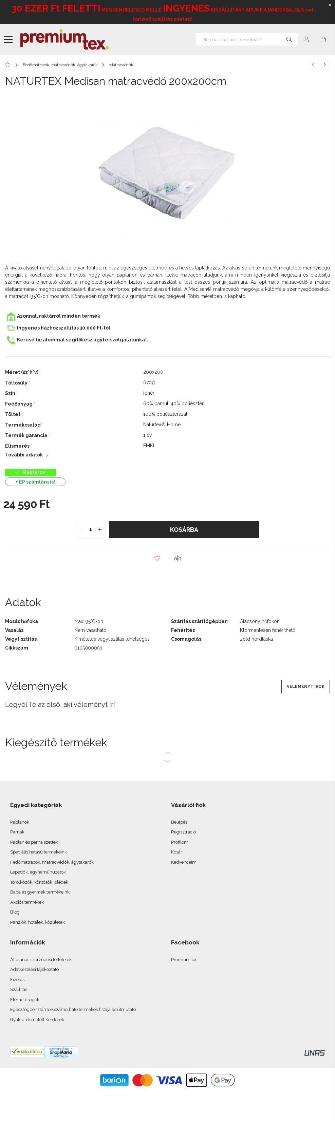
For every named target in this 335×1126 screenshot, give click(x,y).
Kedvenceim (184, 862)
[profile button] (306, 39)
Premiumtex (184, 959)
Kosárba (184, 529)
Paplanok (19, 822)
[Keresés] (289, 39)
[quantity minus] (81, 529)
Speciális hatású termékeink (38, 852)
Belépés (179, 822)
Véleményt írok (305, 686)
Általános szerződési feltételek (41, 959)
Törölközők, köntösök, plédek (39, 882)
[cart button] (323, 39)
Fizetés (17, 979)
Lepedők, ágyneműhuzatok (38, 872)
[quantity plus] (100, 529)
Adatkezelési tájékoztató (34, 969)
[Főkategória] (8, 64)
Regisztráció (183, 831)
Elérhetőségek (24, 999)
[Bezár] (330, 5)
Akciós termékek (27, 902)
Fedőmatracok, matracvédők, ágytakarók (52, 862)
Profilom (179, 842)
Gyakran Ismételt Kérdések (37, 1019)
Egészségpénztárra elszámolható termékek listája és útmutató (73, 1009)
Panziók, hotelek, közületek (37, 922)
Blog (15, 912)
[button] (157, 558)
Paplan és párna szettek (34, 842)
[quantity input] (91, 529)
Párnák (17, 831)
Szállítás (18, 989)
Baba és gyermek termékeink (40, 892)
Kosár (176, 852)
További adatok (24, 454)
